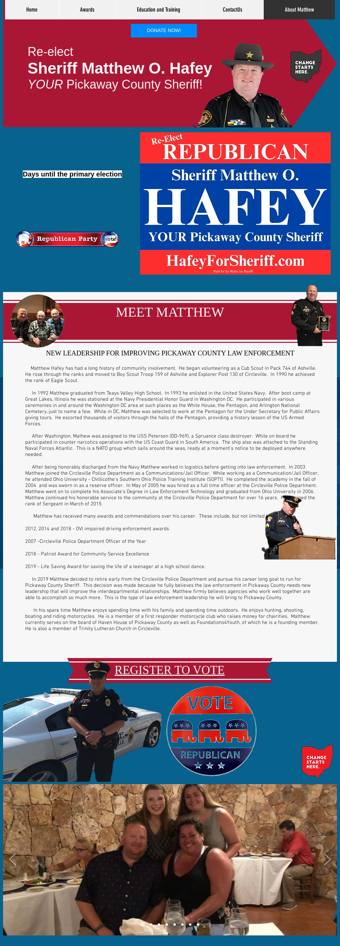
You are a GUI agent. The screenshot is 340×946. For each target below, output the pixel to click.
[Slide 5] (174, 925)
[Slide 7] (182, 925)
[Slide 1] (142, 925)
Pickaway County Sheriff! (115, 84)
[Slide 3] (159, 925)
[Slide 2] (151, 925)
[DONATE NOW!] (164, 30)
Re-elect (50, 52)
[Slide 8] (190, 925)
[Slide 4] (167, 925)
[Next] (327, 859)
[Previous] (13, 859)
